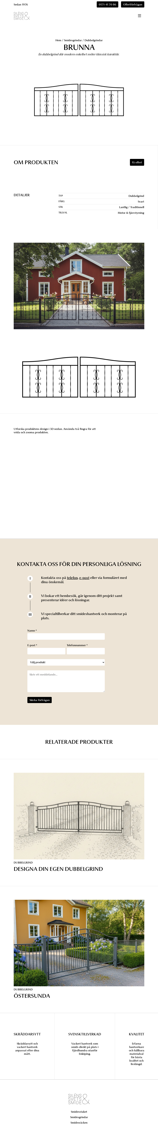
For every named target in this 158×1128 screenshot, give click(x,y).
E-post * (32, 645)
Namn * (32, 630)
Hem (58, 40)
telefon (72, 577)
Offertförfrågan (132, 4)
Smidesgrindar (73, 40)
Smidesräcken (79, 1122)
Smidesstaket (79, 1112)
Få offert (137, 162)
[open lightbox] (79, 378)
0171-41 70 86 (107, 4)
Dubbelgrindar (94, 40)
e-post (84, 577)
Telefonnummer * (77, 645)
